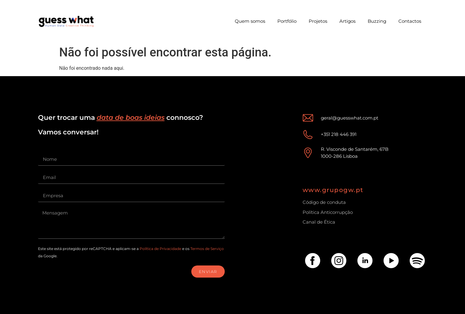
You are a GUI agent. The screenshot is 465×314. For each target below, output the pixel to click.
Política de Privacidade (160, 248)
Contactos (409, 21)
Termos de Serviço (207, 248)
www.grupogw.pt (333, 190)
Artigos (347, 21)
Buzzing (377, 21)
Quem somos (250, 21)
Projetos (318, 21)
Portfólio (287, 21)
